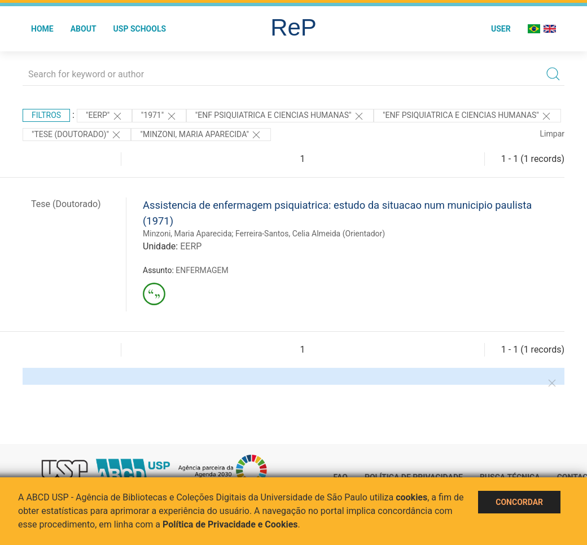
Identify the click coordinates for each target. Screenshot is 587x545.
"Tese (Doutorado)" (77, 134)
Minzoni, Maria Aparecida (187, 233)
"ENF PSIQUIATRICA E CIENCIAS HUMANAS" (280, 116)
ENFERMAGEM (202, 270)
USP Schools (140, 28)
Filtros (46, 115)
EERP (190, 246)
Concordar (519, 502)
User (501, 28)
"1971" (159, 116)
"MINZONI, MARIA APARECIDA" (201, 134)
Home (42, 28)
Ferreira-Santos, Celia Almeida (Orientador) (310, 233)
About (84, 28)
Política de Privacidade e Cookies (230, 524)
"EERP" (104, 116)
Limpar (552, 133)
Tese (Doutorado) (66, 204)
